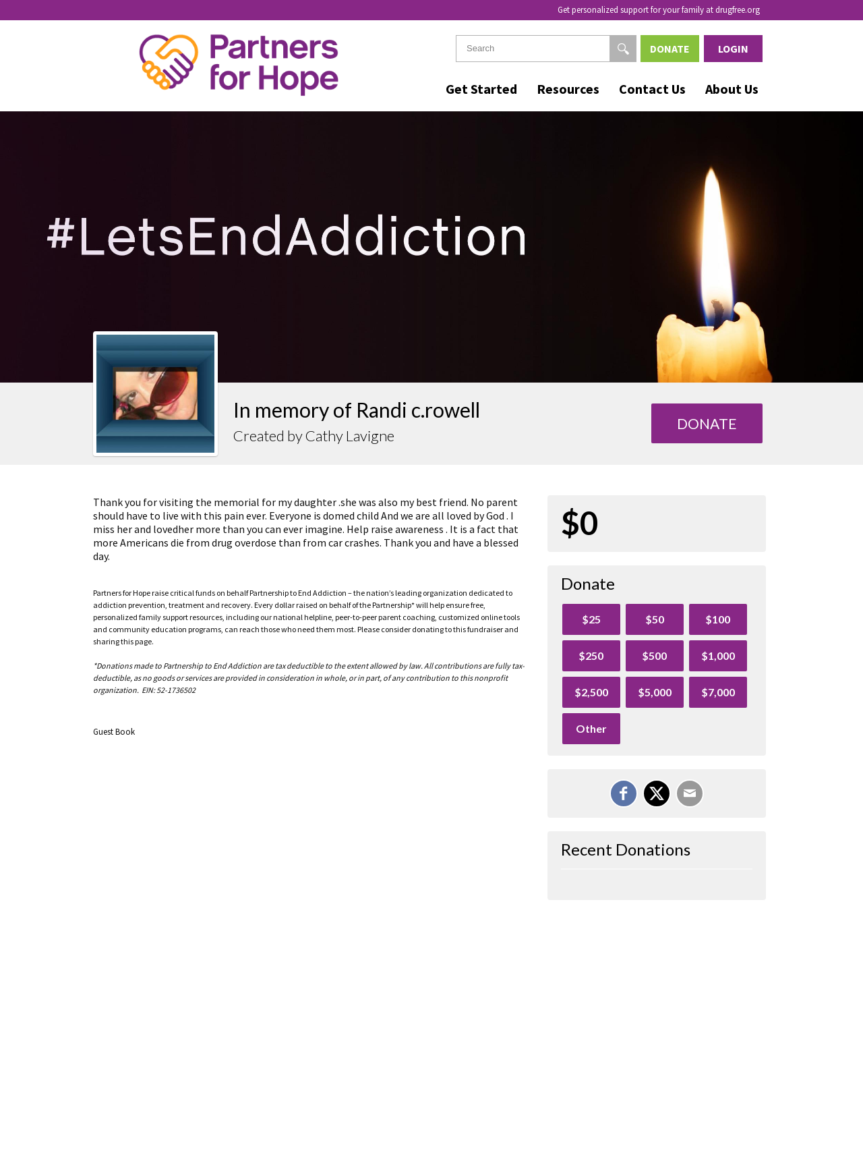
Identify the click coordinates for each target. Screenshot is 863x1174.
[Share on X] (657, 793)
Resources (568, 88)
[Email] (690, 793)
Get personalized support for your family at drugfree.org (659, 10)
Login (733, 48)
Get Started (481, 88)
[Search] (622, 48)
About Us (731, 88)
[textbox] (546, 48)
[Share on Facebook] (623, 793)
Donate (670, 48)
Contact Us (652, 88)
